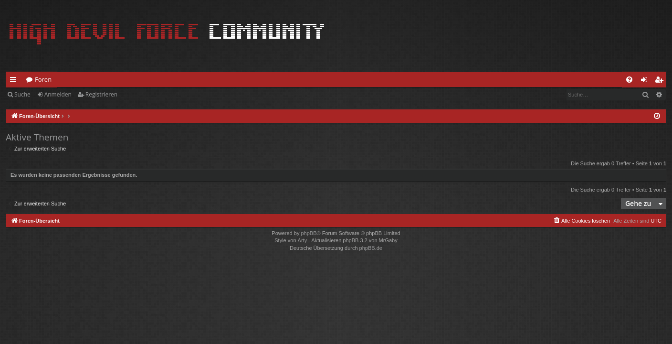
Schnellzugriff (15, 81)
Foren (43, 79)
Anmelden (58, 94)
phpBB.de (370, 248)
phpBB (308, 233)
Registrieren (101, 94)
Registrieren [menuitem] (661, 81)
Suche (22, 94)
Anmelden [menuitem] (646, 81)
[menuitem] (629, 79)
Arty (302, 240)
